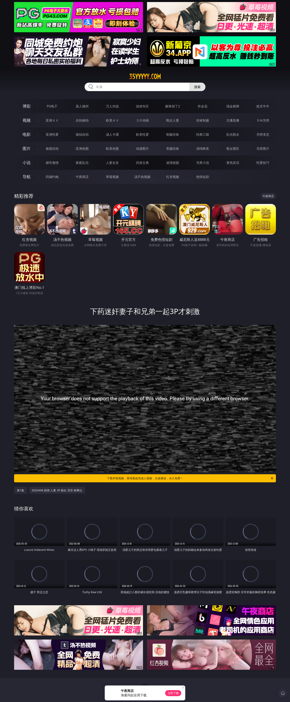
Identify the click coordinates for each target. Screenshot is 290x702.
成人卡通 (112, 134)
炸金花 (202, 106)
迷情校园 (172, 162)
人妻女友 (112, 162)
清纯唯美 (202, 148)
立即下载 (173, 693)
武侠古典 (142, 162)
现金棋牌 (232, 106)
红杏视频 (172, 177)
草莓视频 (112, 177)
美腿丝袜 (172, 148)
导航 (27, 176)
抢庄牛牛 (262, 106)
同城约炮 (52, 177)
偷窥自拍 (52, 148)
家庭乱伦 (82, 162)
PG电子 (52, 106)
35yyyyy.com (145, 77)
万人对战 (112, 106)
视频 (27, 120)
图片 (27, 148)
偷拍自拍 (82, 134)
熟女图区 (232, 148)
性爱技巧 (262, 162)
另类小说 (202, 162)
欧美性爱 (142, 134)
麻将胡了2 (172, 106)
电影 (27, 134)
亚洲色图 (82, 148)
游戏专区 (142, 106)
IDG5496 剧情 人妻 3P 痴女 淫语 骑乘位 (57, 490)
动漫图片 (142, 148)
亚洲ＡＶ (52, 120)
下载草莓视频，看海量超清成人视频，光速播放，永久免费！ (190, 478)
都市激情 (52, 162)
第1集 (20, 490)
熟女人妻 (172, 120)
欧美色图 (112, 148)
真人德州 (82, 106)
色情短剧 (202, 177)
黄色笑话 (232, 162)
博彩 (27, 106)
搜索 (197, 87)
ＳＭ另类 (262, 120)
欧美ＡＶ (112, 120)
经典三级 (202, 134)
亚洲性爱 (52, 134)
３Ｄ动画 (142, 120)
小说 (27, 162)
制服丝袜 (172, 134)
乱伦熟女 (232, 134)
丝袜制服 (202, 120)
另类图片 (262, 148)
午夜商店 (82, 177)
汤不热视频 (142, 177)
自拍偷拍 (82, 120)
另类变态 (262, 134)
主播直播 (232, 120)
